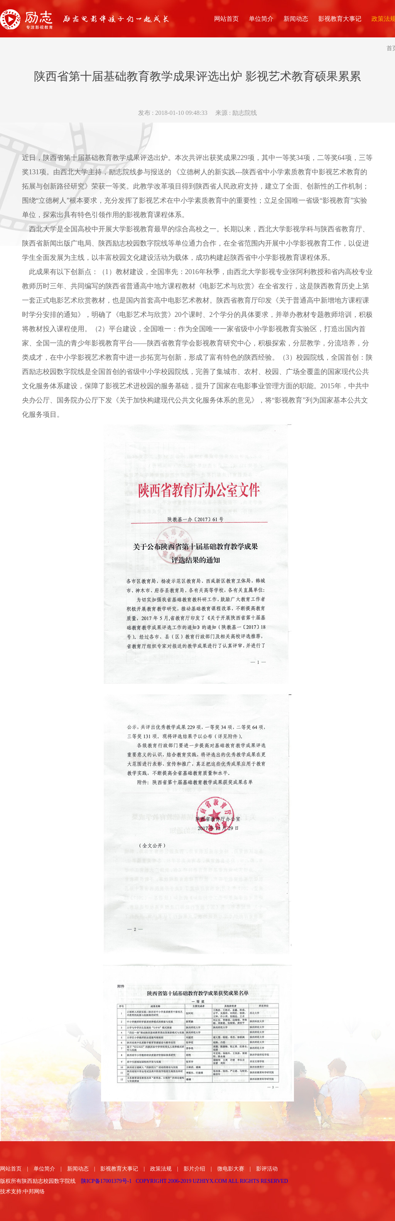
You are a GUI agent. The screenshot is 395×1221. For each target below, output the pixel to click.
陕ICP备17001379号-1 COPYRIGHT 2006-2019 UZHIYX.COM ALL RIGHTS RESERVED (184, 1181)
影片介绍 (194, 1169)
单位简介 (44, 1169)
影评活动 (267, 1169)
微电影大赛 (230, 1169)
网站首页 (11, 1169)
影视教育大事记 (119, 1169)
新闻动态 (78, 1169)
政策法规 (161, 1169)
